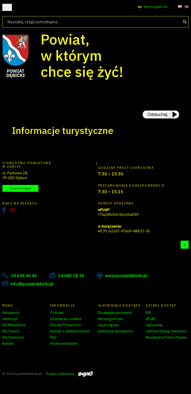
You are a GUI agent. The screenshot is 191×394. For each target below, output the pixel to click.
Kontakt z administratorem (70, 331)
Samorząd (9, 319)
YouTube (12, 210)
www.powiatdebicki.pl (126, 275)
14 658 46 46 (24, 275)
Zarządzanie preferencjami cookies (72, 352)
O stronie (57, 313)
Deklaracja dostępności (115, 331)
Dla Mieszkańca (14, 325)
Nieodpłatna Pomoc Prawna (166, 337)
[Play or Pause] (176, 114)
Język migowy (108, 325)
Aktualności (11, 313)
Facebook (3, 210)
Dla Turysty (10, 331)
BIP (148, 313)
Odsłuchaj (157, 114)
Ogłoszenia (154, 325)
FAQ (53, 337)
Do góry (185, 245)
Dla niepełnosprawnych (115, 313)
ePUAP (151, 319)
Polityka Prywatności (65, 325)
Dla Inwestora (13, 337)
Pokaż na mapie (20, 188)
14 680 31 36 (71, 275)
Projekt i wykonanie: (70, 374)
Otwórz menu (7, 7)
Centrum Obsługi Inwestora (166, 331)
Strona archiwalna (63, 343)
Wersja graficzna (155, 7)
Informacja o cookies (65, 319)
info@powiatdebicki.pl (32, 284)
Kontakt (8, 343)
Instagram (22, 210)
